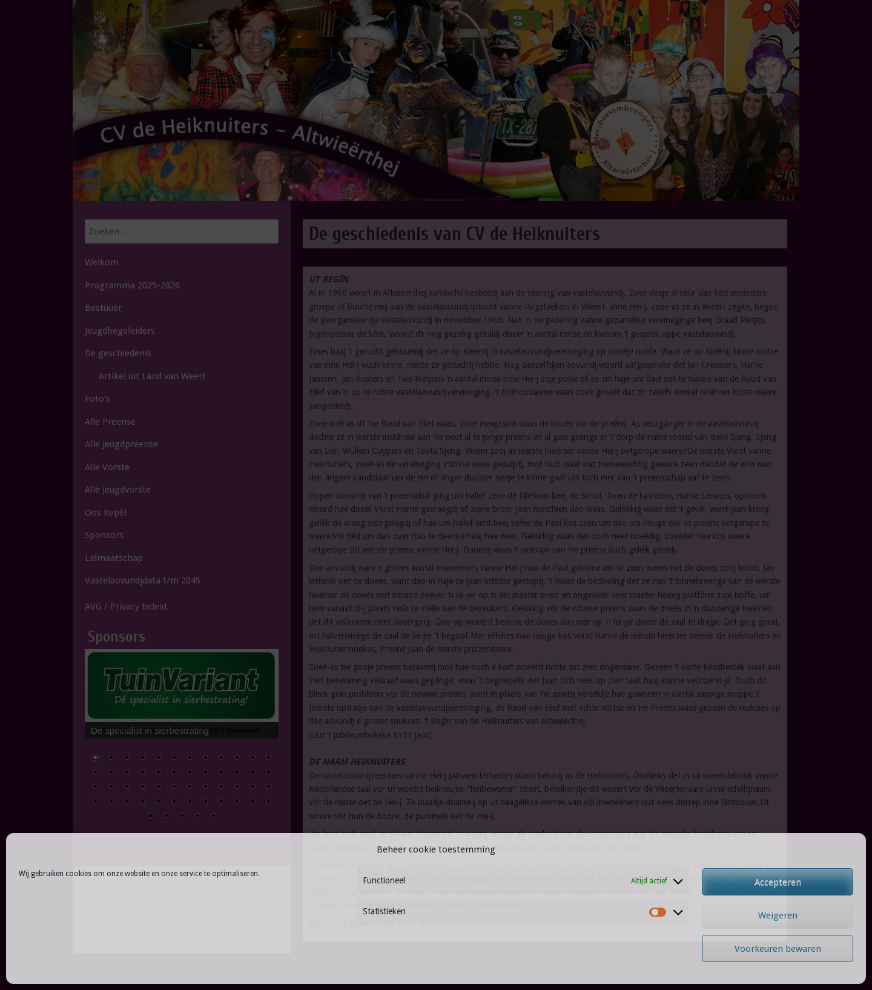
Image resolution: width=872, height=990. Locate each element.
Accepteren (778, 882)
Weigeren (778, 915)
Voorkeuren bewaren (778, 948)
